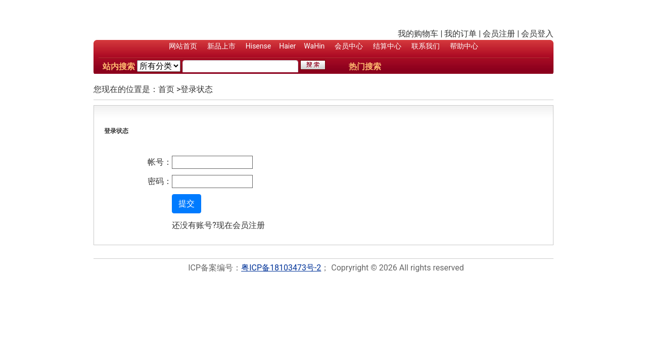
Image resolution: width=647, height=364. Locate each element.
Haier (287, 46)
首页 (166, 89)
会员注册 (499, 33)
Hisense (258, 46)
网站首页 (183, 46)
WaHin (314, 46)
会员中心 (349, 46)
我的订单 (460, 33)
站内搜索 (119, 66)
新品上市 (221, 46)
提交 (186, 203)
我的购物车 (418, 33)
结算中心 (387, 46)
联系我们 (425, 46)
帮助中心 (464, 46)
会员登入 (537, 33)
